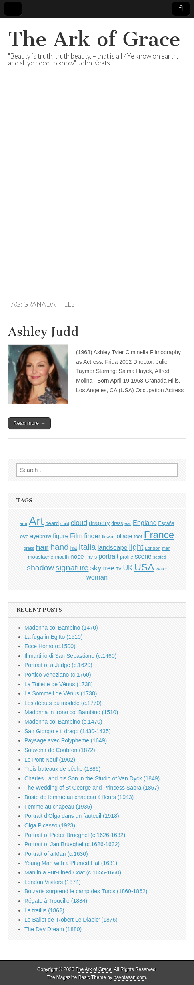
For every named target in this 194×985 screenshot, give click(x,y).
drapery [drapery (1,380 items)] (99, 522)
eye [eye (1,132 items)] (24, 536)
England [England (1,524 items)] (145, 522)
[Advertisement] (97, 191)
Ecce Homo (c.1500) (50, 646)
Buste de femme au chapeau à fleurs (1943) (79, 797)
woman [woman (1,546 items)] (97, 577)
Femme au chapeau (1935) (58, 806)
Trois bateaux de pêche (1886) (62, 769)
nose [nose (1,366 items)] (77, 556)
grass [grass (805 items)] (29, 548)
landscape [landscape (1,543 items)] (113, 547)
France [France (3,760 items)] (159, 534)
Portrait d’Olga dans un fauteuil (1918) (71, 816)
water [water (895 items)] (161, 568)
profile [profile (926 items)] (126, 557)
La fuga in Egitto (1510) (53, 637)
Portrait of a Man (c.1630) (56, 854)
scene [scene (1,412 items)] (143, 556)
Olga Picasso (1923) (49, 825)
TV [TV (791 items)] (119, 569)
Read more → (29, 423)
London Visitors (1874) (52, 882)
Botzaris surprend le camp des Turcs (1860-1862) (85, 891)
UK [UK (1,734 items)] (127, 568)
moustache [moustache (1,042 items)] (41, 557)
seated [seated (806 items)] (159, 557)
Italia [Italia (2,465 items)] (87, 546)
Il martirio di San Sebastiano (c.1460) (70, 656)
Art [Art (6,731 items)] (36, 520)
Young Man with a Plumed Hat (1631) (70, 863)
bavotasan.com (130, 977)
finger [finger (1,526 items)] (92, 535)
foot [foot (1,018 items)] (138, 536)
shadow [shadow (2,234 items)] (40, 567)
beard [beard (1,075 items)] (52, 523)
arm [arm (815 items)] (23, 523)
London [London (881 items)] (152, 548)
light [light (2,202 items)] (136, 547)
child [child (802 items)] (64, 523)
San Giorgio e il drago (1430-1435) (67, 731)
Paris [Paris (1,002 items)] (91, 557)
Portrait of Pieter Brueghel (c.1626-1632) (74, 835)
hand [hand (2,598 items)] (59, 546)
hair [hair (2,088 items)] (42, 547)
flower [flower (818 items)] (108, 536)
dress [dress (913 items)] (117, 523)
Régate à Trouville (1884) (55, 901)
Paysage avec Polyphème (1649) (65, 740)
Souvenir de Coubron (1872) (59, 750)
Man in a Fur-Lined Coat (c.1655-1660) (72, 872)
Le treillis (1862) (44, 910)
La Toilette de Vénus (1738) (58, 684)
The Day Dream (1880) (53, 929)
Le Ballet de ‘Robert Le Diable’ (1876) (71, 919)
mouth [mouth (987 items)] (62, 557)
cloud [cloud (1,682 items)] (79, 523)
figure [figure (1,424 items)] (60, 536)
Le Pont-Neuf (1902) (49, 759)
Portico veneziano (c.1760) (57, 674)
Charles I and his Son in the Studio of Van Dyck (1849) (92, 778)
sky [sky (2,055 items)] (95, 568)
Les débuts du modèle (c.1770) (63, 703)
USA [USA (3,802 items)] (144, 567)
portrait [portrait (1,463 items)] (108, 556)
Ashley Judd (43, 331)
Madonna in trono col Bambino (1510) (71, 712)
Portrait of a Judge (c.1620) (58, 665)
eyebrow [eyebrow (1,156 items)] (40, 536)
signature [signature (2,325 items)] (72, 567)
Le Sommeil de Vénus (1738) (60, 693)
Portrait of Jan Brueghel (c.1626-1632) (72, 844)
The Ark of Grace (94, 39)
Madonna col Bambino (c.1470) (63, 722)
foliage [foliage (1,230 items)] (123, 536)
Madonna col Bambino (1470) (61, 627)
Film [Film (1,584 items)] (76, 536)
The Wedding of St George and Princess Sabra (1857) (91, 787)
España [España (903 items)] (166, 523)
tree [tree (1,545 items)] (108, 568)
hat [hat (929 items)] (73, 548)
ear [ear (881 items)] (127, 523)
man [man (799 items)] (166, 548)
